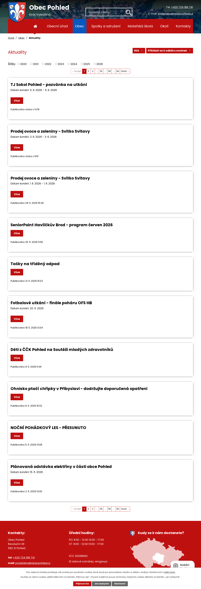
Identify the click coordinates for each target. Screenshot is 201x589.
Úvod (35, 26)
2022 (48, 64)
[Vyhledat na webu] (108, 12)
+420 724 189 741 (182, 7)
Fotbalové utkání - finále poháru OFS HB (51, 302)
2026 (99, 64)
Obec (79, 26)
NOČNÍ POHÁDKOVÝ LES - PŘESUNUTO (48, 427)
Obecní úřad (57, 26)
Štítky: (12, 64)
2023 (61, 64)
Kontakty (183, 26)
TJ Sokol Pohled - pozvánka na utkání (49, 84)
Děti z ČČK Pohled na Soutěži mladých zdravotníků (62, 349)
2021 (35, 64)
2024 (74, 64)
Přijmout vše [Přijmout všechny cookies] (80, 583)
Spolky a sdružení (105, 26)
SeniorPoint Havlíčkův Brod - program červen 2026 (62, 225)
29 (101, 71)
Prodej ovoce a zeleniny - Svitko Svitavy (50, 131)
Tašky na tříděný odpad (35, 263)
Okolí (164, 26)
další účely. (169, 572)
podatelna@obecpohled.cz (175, 13)
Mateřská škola (140, 26)
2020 (23, 64)
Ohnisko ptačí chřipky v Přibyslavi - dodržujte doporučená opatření (79, 388)
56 (109, 71)
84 (118, 71)
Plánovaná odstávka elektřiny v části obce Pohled (61, 466)
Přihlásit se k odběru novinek (170, 51)
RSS (138, 51)
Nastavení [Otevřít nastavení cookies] (121, 583)
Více (17, 100)
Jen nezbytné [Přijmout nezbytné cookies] (101, 583)
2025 (86, 64)
